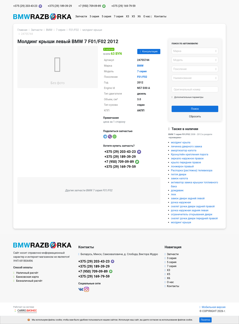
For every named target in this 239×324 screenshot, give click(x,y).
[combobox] (195, 51)
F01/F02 (142, 76)
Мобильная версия (212, 307)
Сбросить (195, 116)
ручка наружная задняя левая (189, 210)
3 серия (94, 16)
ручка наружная (181, 202)
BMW (140, 65)
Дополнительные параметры (187, 97)
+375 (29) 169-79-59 (123, 5)
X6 (139, 16)
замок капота (179, 178)
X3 (127, 16)
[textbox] (194, 51)
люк (173, 194)
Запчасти (81, 16)
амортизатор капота (183, 150)
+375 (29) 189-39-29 (60, 5)
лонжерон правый (182, 166)
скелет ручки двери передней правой (194, 218)
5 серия (106, 16)
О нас (146, 16)
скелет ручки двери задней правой (193, 206)
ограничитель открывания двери (191, 214)
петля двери (178, 174)
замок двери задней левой (188, 198)
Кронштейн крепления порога (189, 154)
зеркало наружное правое (187, 158)
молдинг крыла (180, 142)
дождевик (177, 190)
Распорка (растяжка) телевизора (191, 170)
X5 (133, 16)
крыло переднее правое (186, 162)
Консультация (149, 51)
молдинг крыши (181, 222)
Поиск (195, 108)
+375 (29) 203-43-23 (25, 5)
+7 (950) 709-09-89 (90, 5)
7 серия (118, 16)
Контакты (160, 16)
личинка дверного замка (186, 146)
